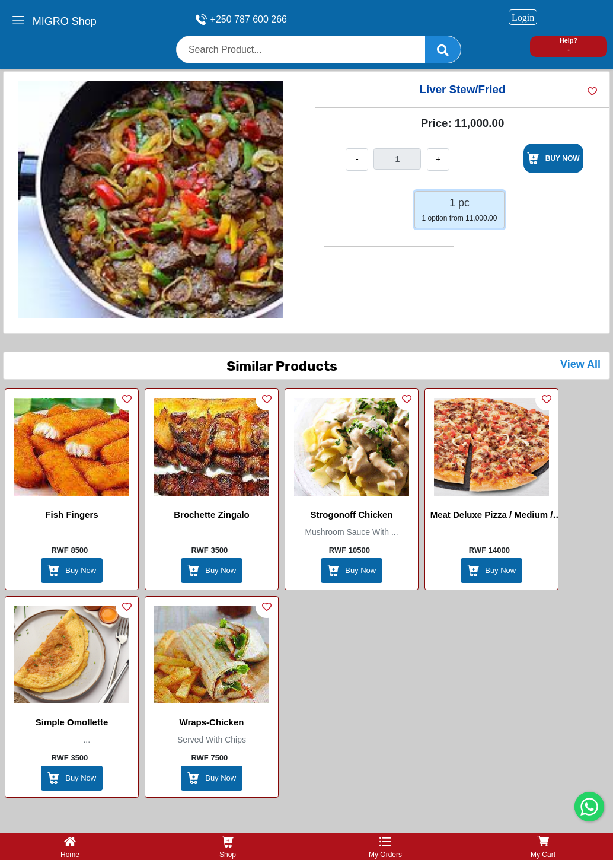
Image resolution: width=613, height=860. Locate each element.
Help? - (569, 45)
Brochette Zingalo (212, 514)
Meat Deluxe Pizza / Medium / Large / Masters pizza (491, 516)
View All (580, 364)
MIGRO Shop (65, 21)
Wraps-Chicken (212, 722)
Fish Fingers (71, 514)
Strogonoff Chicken (351, 514)
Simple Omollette (72, 722)
